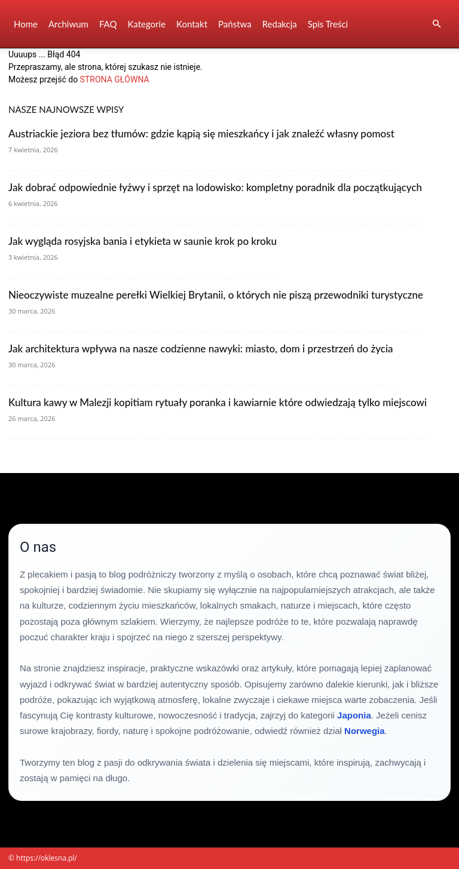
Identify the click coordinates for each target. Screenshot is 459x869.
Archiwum (68, 24)
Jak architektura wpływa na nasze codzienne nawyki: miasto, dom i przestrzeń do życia (200, 348)
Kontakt (191, 24)
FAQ (108, 24)
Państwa (235, 24)
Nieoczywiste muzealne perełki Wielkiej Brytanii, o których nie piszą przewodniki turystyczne (215, 294)
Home (26, 24)
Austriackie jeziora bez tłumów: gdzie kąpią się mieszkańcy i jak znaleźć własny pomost (201, 133)
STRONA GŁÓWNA (114, 79)
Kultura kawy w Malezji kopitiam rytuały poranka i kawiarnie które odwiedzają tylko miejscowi (217, 402)
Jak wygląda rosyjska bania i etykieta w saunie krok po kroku (142, 241)
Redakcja (279, 24)
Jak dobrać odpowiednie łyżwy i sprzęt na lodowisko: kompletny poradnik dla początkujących (215, 187)
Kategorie (146, 24)
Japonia (354, 715)
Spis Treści (328, 24)
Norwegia (364, 731)
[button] (436, 24)
